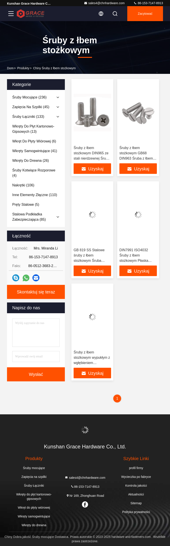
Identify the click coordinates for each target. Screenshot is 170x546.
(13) (33, 128)
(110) (34, 195)
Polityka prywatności (136, 512)
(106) (23, 185)
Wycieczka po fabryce (136, 477)
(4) (33, 172)
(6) (34, 141)
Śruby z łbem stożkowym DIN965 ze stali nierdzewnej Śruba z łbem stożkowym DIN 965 (92, 158)
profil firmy (136, 468)
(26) (30, 160)
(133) (28, 116)
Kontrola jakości (136, 485)
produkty (23, 68)
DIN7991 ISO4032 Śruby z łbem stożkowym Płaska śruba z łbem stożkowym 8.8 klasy (135, 260)
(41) (34, 151)
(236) (29, 97)
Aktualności (136, 494)
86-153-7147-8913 (148, 3)
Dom (10, 68)
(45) (30, 107)
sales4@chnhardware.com (104, 3)
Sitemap (136, 503)
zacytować (145, 13)
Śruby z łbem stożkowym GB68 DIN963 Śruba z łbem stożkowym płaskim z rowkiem (136, 158)
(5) (25, 204)
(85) (29, 216)
